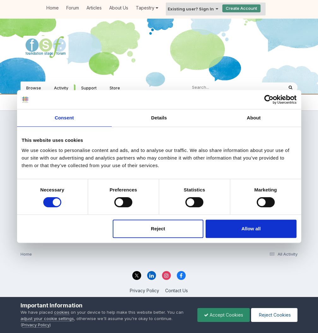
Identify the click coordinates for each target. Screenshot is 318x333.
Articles (94, 7)
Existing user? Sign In (193, 8)
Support (89, 87)
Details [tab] (159, 117)
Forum (72, 7)
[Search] (218, 87)
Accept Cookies (223, 315)
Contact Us (176, 290)
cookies (61, 312)
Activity (61, 87)
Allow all (251, 228)
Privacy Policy (144, 290)
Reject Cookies (274, 315)
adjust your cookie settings (47, 318)
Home (52, 7)
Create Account (241, 8)
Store (115, 87)
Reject (158, 228)
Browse (33, 87)
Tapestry (147, 7)
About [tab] (254, 117)
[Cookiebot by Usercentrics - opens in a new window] (269, 99)
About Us (118, 7)
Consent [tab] (64, 117)
